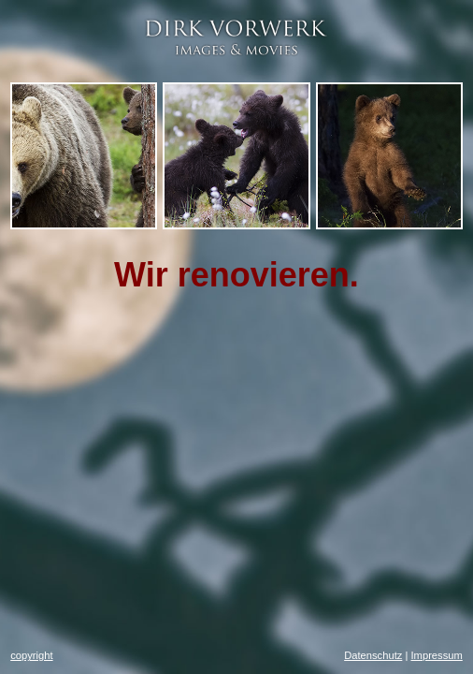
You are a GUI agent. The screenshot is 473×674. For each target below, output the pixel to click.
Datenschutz (373, 655)
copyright (31, 655)
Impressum (436, 655)
